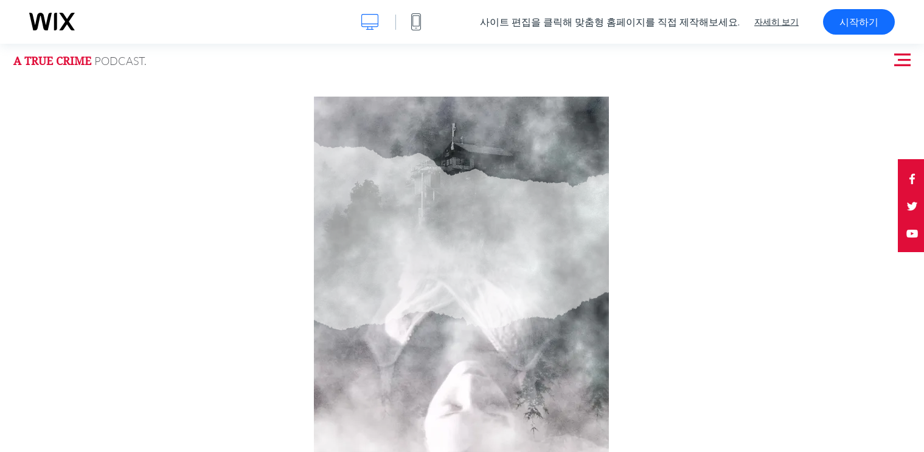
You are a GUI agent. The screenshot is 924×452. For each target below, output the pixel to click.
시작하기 (858, 22)
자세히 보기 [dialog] (776, 21)
